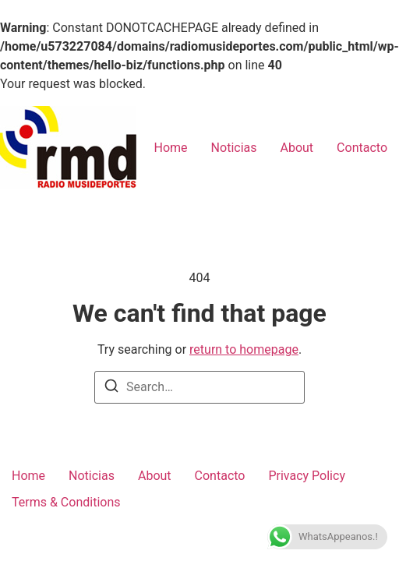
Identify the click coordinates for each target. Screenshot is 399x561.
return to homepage (243, 349)
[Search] (111, 386)
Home (171, 147)
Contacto (362, 147)
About (297, 147)
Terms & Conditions (66, 502)
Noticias (234, 147)
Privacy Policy (306, 475)
